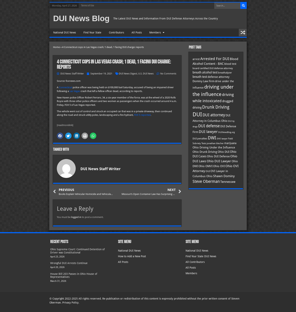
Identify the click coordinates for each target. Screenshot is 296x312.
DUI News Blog (81, 18)
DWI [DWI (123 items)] (212, 138)
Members (156, 32)
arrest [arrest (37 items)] (196, 59)
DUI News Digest (128, 73)
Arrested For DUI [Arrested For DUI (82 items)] (214, 58)
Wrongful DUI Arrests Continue (69, 263)
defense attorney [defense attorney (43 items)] (218, 77)
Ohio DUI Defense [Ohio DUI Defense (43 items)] (218, 156)
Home (56, 47)
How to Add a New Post (132, 256)
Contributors (116, 32)
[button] (60, 136)
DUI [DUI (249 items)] (197, 114)
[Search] (243, 5)
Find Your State (92, 32)
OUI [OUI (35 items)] (208, 171)
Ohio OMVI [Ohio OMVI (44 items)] (205, 166)
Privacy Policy (70, 302)
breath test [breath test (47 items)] (200, 77)
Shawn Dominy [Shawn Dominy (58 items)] (224, 176)
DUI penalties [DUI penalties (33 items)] (200, 138)
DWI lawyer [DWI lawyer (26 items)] (222, 138)
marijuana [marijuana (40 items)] (230, 143)
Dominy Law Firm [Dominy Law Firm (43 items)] (203, 81)
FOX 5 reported (142, 115)
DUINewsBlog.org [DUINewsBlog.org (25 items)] (226, 132)
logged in (76, 217)
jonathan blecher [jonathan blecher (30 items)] (215, 143)
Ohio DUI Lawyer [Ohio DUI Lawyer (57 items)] (219, 161)
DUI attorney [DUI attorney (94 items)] (214, 115)
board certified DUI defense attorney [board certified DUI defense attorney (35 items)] (213, 68)
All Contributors (195, 261)
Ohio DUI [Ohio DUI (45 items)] (223, 152)
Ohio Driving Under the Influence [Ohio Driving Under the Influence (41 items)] (214, 147)
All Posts (137, 32)
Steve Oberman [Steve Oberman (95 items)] (206, 181)
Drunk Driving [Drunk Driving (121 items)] (215, 107)
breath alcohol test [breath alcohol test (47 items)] (205, 72)
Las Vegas (74, 91)
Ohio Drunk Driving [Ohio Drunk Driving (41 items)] (205, 151)
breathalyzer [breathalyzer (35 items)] (225, 72)
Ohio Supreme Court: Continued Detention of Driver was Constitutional (77, 251)
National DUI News (64, 32)
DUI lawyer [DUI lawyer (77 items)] (208, 132)
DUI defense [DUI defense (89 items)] (209, 126)
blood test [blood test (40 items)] (230, 63)
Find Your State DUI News (201, 256)
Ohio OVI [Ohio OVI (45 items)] (219, 166)
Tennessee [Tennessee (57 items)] (227, 182)
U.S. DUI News (146, 73)
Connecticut (65, 87)
